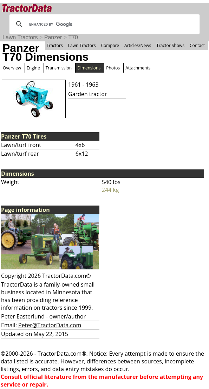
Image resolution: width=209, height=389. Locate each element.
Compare (110, 45)
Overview (12, 68)
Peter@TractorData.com (49, 325)
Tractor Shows (170, 45)
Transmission (59, 68)
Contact (197, 45)
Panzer (53, 37)
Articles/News (137, 45)
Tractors (55, 45)
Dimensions (88, 68)
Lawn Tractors (20, 37)
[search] (103, 24)
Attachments (137, 68)
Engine (33, 68)
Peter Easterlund (23, 316)
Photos (113, 68)
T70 (73, 37)
